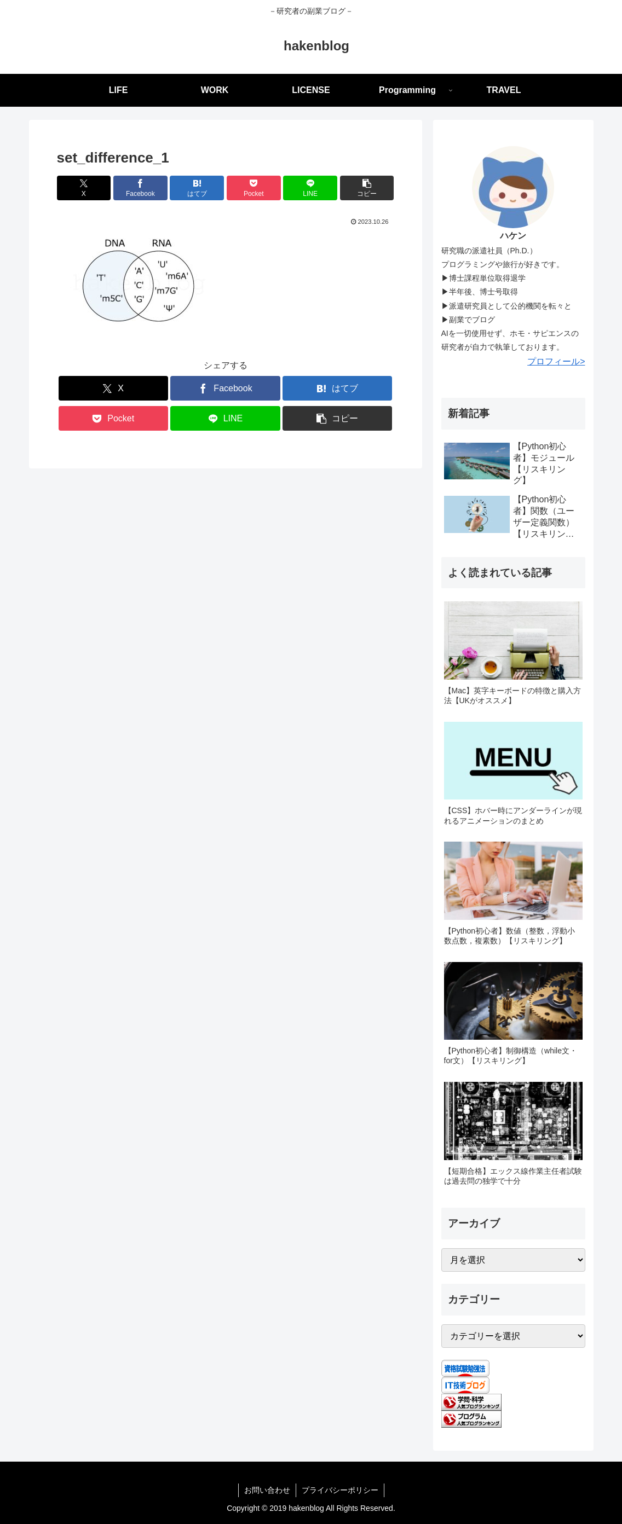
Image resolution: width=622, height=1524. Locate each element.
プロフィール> (556, 361)
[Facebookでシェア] (140, 188)
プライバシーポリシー (340, 1490)
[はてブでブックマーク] (197, 188)
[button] (367, 188)
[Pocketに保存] (254, 188)
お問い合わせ (267, 1490)
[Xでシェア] (84, 188)
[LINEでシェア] (310, 188)
